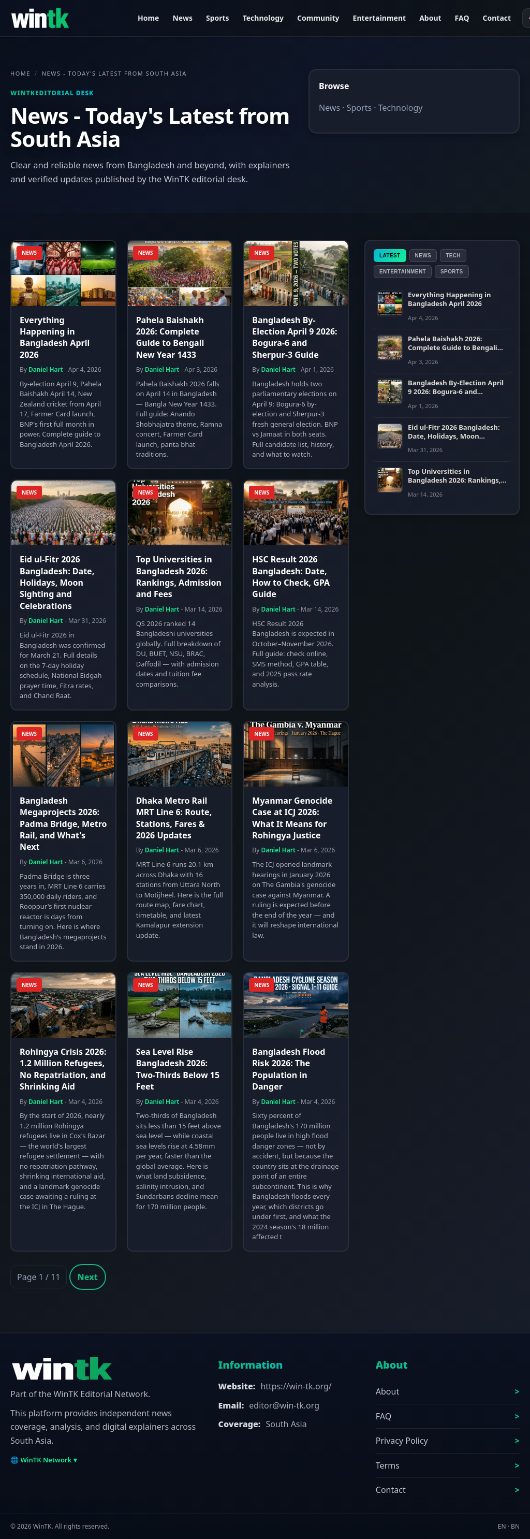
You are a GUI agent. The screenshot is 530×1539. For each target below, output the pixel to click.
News (182, 18)
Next (88, 1277)
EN (502, 1526)
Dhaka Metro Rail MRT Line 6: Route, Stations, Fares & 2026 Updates (174, 818)
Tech (453, 255)
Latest (390, 255)
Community (318, 18)
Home (148, 18)
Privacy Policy (402, 1440)
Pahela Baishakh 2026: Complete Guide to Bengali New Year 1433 (170, 337)
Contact (496, 18)
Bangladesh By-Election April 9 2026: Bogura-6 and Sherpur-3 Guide (294, 337)
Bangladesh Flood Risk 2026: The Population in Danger (288, 1069)
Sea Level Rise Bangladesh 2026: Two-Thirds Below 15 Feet (177, 1069)
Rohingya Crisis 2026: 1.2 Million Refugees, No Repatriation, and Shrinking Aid (63, 1069)
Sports (217, 18)
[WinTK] (67, 18)
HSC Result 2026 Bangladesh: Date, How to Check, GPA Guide (291, 577)
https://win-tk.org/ (295, 1386)
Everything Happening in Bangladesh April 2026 (55, 337)
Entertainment (379, 18)
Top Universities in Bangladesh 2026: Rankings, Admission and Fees (179, 577)
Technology (263, 18)
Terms (388, 1465)
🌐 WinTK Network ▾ (43, 1459)
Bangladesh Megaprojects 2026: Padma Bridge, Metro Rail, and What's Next (63, 824)
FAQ (462, 18)
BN (515, 1526)
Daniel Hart (45, 369)
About (430, 18)
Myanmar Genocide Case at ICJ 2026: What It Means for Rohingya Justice (292, 818)
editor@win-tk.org (284, 1405)
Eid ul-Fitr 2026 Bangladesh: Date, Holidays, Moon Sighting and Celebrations (57, 583)
